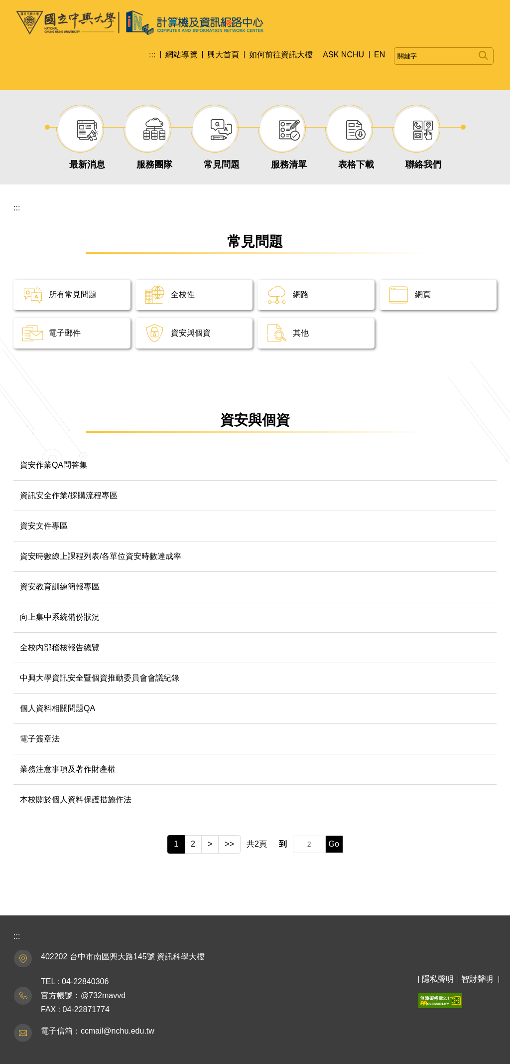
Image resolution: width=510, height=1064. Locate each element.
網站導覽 (181, 54)
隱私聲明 (438, 979)
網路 (301, 294)
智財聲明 (477, 979)
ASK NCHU (343, 54)
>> (229, 844)
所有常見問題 (73, 294)
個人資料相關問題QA (57, 708)
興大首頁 (223, 54)
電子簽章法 (40, 738)
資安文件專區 (44, 526)
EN (379, 54)
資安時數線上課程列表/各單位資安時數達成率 (100, 556)
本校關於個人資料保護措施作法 (75, 799)
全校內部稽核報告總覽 (60, 647)
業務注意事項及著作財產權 (68, 769)
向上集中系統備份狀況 (60, 617)
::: (152, 54)
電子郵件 (65, 333)
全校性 (183, 294)
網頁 (423, 294)
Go (334, 844)
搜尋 (483, 53)
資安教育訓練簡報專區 (60, 586)
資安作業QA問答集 (53, 465)
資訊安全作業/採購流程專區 (69, 495)
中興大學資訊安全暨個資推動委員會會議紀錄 (99, 678)
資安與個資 (191, 333)
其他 (301, 333)
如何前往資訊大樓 (281, 54)
